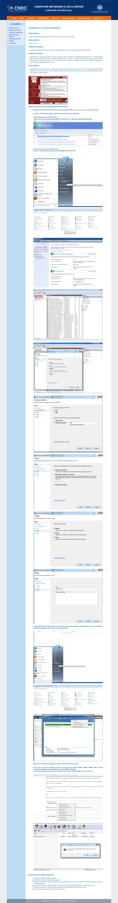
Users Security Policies (14, 35)
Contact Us (97, 18)
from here (95, 110)
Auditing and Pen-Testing (15, 40)
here (91, 771)
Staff (22, 18)
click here (76, 113)
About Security (14, 28)
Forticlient (12, 43)
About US (55, 18)
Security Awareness (16, 32)
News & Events (68, 18)
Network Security (15, 30)
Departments (43, 18)
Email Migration (83, 18)
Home (14, 18)
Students (31, 18)
